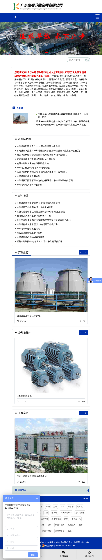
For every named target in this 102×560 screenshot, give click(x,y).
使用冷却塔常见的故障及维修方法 (33, 163)
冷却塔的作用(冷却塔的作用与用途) (33, 167)
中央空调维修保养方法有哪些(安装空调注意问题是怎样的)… (45, 220)
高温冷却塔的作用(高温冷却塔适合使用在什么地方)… (42, 172)
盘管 (55, 507)
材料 (62, 507)
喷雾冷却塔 (76, 519)
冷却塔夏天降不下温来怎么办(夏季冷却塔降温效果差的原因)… (46, 180)
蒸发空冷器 (59, 531)
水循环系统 (59, 525)
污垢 (66, 519)
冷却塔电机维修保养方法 (28, 176)
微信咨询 (64, 553)
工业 (46, 513)
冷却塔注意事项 (41, 519)
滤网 (50, 525)
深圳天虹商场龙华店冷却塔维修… (33, 476)
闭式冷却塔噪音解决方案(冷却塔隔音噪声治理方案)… (42, 155)
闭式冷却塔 (47, 531)
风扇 (48, 507)
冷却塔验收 (79, 513)
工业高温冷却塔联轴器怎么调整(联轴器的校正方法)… (42, 211)
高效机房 (71, 525)
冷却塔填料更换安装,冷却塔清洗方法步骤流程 (38, 203)
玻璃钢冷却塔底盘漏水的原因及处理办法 (36, 159)
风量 (70, 531)
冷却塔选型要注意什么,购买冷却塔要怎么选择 (38, 146)
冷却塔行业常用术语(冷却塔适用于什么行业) (38, 224)
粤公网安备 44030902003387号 (58, 545)
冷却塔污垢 (56, 519)
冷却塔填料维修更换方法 (28, 228)
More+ (84, 498)
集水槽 (70, 507)
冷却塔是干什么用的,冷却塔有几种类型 (35, 207)
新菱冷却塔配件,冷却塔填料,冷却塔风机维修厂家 (40, 241)
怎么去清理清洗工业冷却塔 (29, 233)
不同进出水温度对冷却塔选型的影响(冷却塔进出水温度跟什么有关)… (49, 150)
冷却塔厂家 (39, 7)
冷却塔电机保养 (24, 396)
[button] (46, 52)
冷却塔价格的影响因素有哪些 (30, 237)
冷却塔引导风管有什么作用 (29, 184)
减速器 (39, 507)
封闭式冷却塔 (66, 513)
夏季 (81, 525)
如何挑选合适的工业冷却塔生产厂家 (34, 216)
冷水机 (80, 507)
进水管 (54, 513)
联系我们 (89, 553)
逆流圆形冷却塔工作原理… (29, 315)
